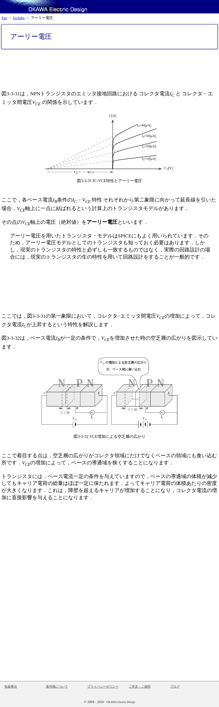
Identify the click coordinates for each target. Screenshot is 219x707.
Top (4, 18)
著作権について (57, 686)
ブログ (175, 686)
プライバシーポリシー (103, 686)
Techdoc (19, 18)
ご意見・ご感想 (140, 686)
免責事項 (10, 686)
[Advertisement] (109, 69)
